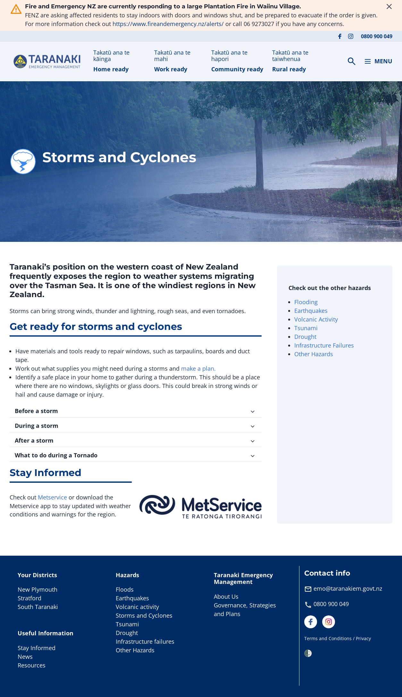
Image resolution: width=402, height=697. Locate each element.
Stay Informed (36, 648)
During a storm (135, 425)
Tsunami (306, 328)
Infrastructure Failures (324, 345)
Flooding (306, 302)
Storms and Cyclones (144, 615)
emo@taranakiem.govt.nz (348, 588)
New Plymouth (37, 589)
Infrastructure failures (145, 641)
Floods (125, 589)
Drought (305, 336)
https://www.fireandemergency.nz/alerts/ (168, 24)
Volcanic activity (137, 607)
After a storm (135, 440)
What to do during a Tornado (135, 455)
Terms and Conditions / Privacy (337, 638)
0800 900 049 (376, 36)
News (25, 656)
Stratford (29, 598)
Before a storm (135, 411)
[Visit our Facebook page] (340, 36)
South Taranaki (38, 607)
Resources (32, 665)
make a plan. (198, 368)
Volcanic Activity (316, 319)
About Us (226, 596)
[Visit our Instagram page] (351, 36)
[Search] (352, 61)
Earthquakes (311, 310)
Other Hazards (313, 354)
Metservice (52, 497)
